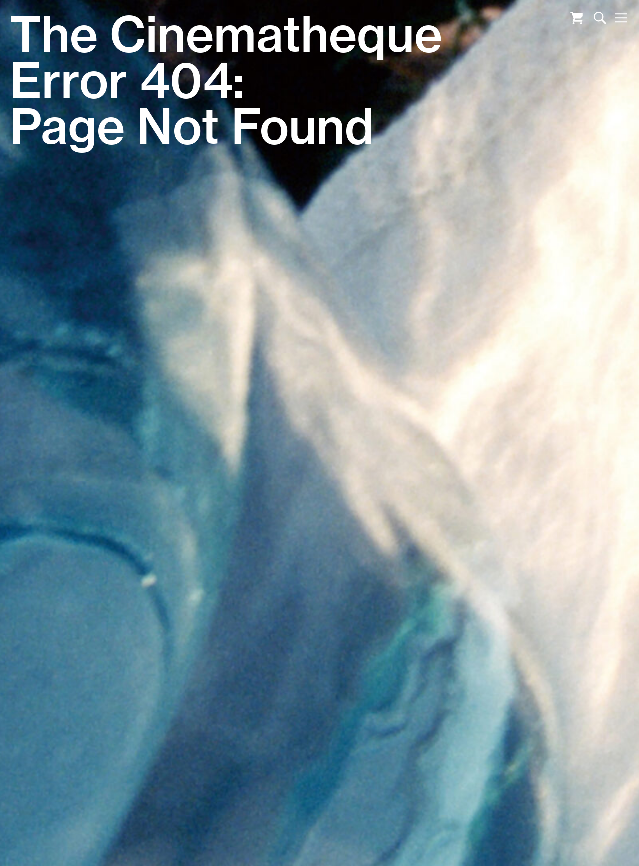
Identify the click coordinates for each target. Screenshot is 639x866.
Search (600, 18)
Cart (576, 18)
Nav (621, 18)
